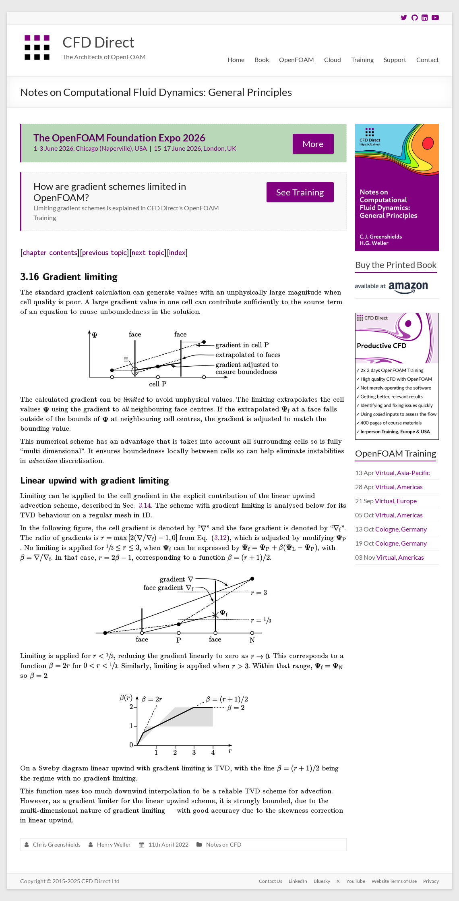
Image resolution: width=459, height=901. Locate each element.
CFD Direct (98, 42)
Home (235, 59)
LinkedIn (298, 881)
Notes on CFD (224, 844)
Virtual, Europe (396, 500)
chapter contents (50, 252)
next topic (148, 252)
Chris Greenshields (57, 844)
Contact (427, 59)
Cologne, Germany (401, 529)
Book (261, 59)
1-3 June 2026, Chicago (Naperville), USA (90, 148)
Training (362, 59)
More (313, 143)
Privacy (431, 881)
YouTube (355, 881)
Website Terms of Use (394, 881)
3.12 (220, 537)
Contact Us (270, 881)
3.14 (145, 505)
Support (395, 59)
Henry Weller (114, 844)
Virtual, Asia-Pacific (402, 472)
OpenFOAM (296, 59)
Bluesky (322, 881)
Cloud (332, 59)
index (177, 252)
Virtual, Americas (399, 486)
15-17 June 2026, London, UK (195, 148)
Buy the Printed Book (396, 264)
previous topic (104, 252)
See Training (300, 192)
